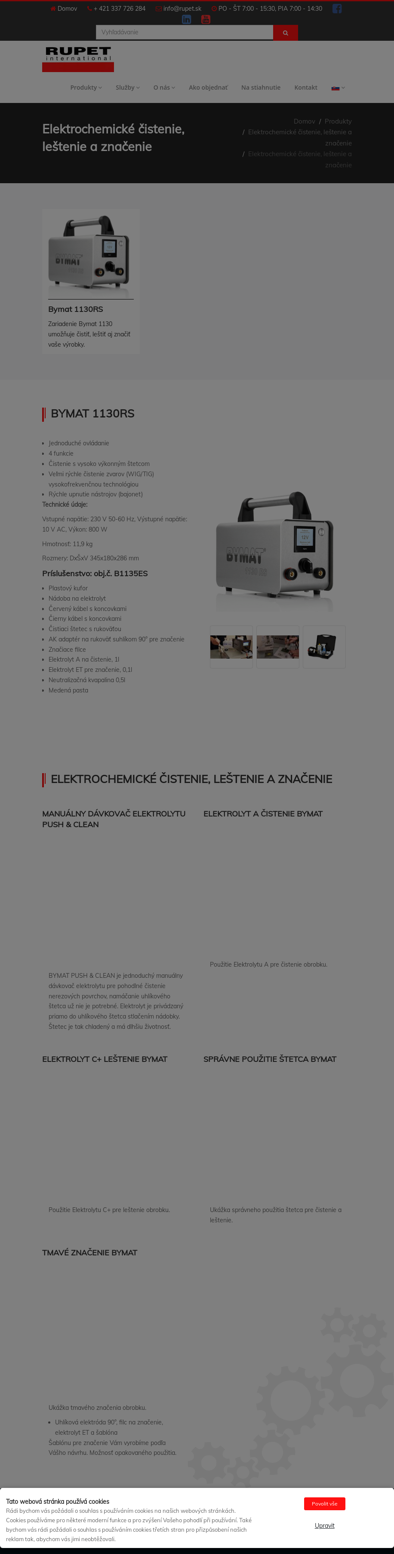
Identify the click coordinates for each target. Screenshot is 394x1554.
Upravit (325, 1526)
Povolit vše (325, 1503)
